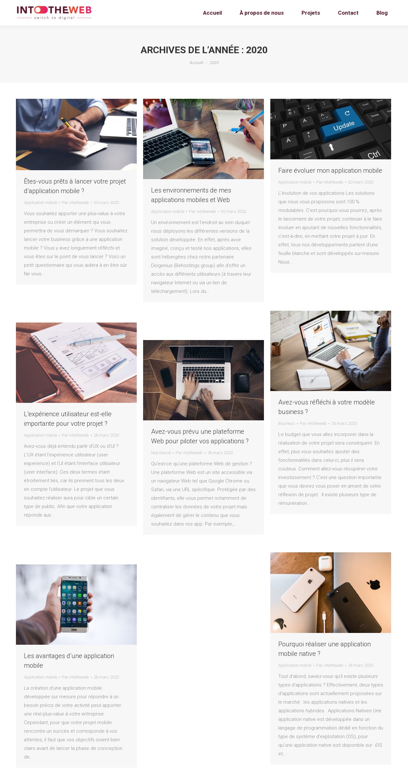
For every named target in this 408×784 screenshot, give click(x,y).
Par (75, 202)
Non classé (161, 452)
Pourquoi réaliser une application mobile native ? (324, 648)
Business (286, 423)
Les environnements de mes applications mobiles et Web (191, 195)
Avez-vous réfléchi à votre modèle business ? (326, 407)
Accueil (196, 62)
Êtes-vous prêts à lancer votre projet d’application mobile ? (75, 186)
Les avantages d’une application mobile (69, 660)
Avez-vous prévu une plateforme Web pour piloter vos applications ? (200, 436)
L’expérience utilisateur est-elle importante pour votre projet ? (68, 418)
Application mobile (40, 202)
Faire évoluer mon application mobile (330, 170)
